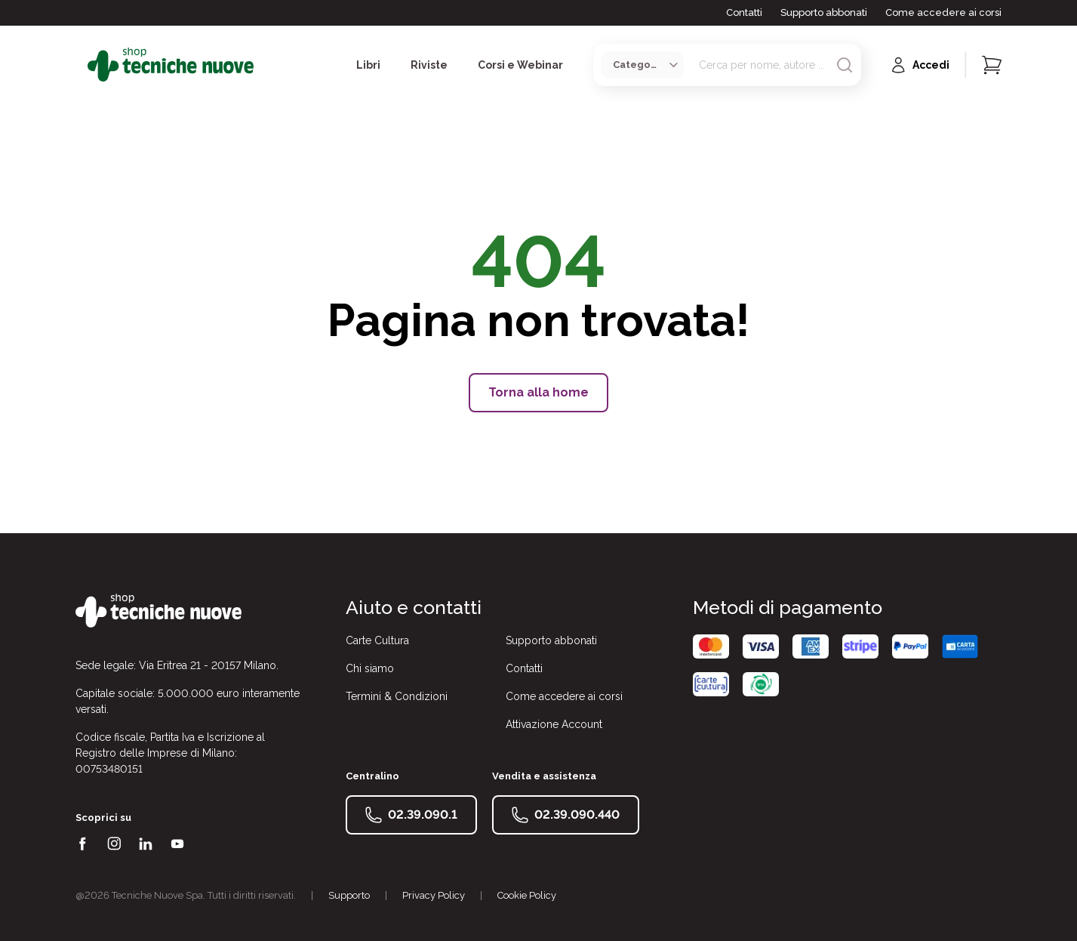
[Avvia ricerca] (844, 65)
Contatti (744, 12)
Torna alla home (538, 392)
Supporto (349, 895)
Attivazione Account (554, 724)
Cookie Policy (526, 895)
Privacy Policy (433, 895)
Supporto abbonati (823, 12)
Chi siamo (370, 668)
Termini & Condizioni (397, 696)
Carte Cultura (377, 640)
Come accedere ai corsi (943, 12)
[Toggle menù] (81, 65)
